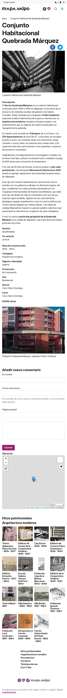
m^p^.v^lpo (26, 667)
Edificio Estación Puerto (7, 576)
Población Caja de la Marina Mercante (39, 577)
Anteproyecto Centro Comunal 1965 (25, 634)
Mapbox (38, 508)
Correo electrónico (11, 388)
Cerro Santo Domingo (12, 296)
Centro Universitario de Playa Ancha (41, 634)
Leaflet (30, 508)
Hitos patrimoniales (31, 651)
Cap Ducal (39, 543)
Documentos (27, 657)
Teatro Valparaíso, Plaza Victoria (9, 546)
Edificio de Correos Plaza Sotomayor (57, 546)
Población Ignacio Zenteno (55, 606)
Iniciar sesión (9, 2)
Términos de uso (29, 664)
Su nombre (7, 374)
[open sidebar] (62, 8)
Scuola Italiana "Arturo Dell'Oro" (23, 577)
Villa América (25, 603)
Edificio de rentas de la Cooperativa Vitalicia (24, 547)
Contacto (26, 661)
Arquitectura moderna (12, 256)
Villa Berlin (39, 603)
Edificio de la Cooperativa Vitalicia (56, 576)
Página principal (9, 409)
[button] (33, 479)
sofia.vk (5, 239)
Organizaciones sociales (33, 654)
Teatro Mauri (8, 603)
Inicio (4, 18)
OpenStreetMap (49, 508)
